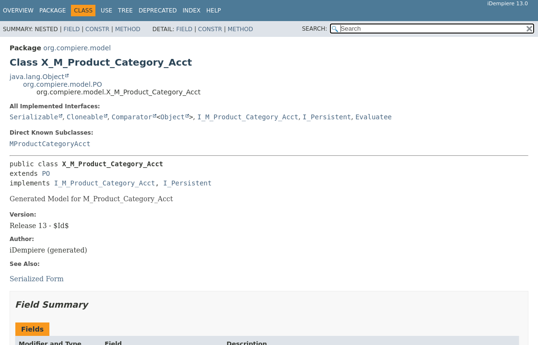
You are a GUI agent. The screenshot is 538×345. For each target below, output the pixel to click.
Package (52, 10)
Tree (125, 10)
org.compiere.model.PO (62, 84)
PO (46, 173)
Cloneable (85, 117)
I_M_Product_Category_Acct (247, 117)
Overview (18, 10)
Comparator (132, 117)
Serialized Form (37, 279)
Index (192, 10)
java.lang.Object (37, 76)
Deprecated (158, 10)
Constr (97, 29)
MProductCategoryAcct (50, 144)
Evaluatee (373, 117)
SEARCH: (314, 28)
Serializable (34, 117)
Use (106, 10)
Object (173, 117)
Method (127, 29)
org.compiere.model (77, 48)
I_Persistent (327, 117)
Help (213, 10)
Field (71, 29)
